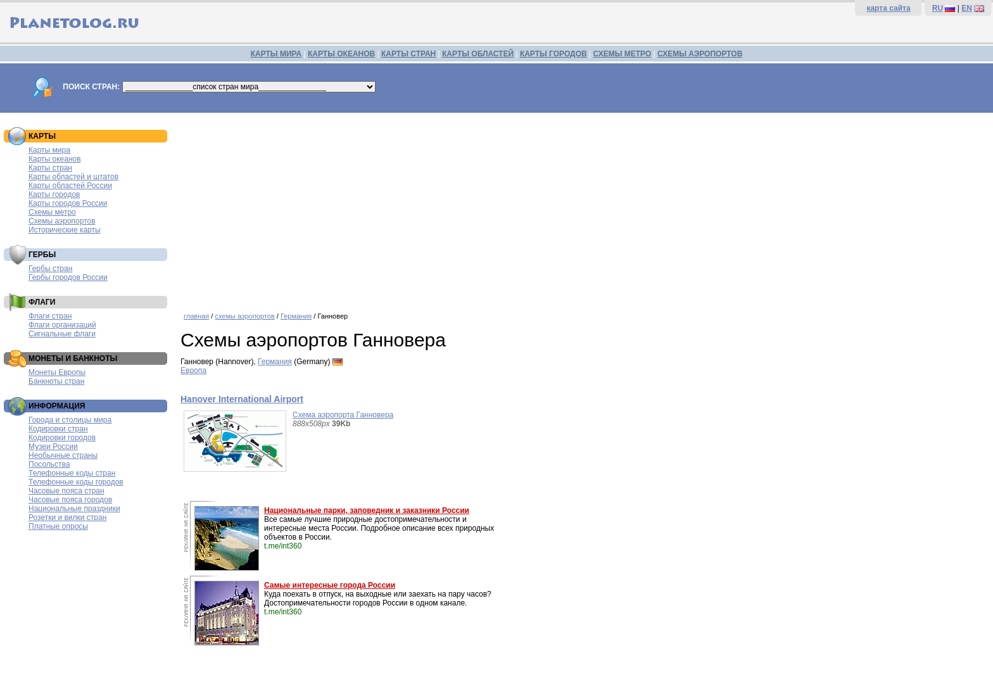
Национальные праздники (74, 508)
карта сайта (888, 8)
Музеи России (53, 446)
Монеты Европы (56, 372)
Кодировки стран (58, 428)
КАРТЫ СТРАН (408, 53)
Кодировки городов (62, 437)
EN (966, 8)
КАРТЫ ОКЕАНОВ (341, 53)
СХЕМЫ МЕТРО (622, 53)
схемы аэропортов (244, 316)
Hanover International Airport (241, 399)
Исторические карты (64, 229)
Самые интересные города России (329, 585)
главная (196, 316)
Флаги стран (50, 316)
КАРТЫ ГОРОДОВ (553, 53)
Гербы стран (50, 268)
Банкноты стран (56, 381)
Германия (296, 316)
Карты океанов (54, 159)
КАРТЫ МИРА (276, 53)
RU (937, 8)
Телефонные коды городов (75, 482)
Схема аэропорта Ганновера (343, 414)
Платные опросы (58, 526)
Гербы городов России (68, 277)
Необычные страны (63, 455)
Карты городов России (67, 203)
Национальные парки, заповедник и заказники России (366, 510)
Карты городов (54, 194)
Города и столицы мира (69, 419)
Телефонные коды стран (71, 473)
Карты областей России (70, 185)
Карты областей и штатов (73, 176)
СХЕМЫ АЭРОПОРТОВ (699, 53)
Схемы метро (52, 212)
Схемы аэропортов (62, 221)
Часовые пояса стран (66, 490)
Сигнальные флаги (62, 333)
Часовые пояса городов (70, 499)
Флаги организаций (62, 324)
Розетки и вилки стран (67, 517)
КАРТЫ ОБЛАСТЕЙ (478, 53)
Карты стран (50, 167)
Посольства (49, 464)
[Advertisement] (584, 207)
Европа (193, 370)
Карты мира (49, 150)
